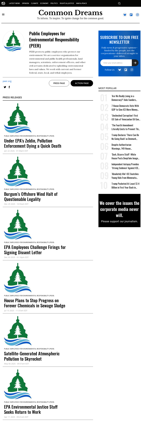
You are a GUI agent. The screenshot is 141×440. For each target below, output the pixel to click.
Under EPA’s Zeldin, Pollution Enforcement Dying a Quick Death (32, 143)
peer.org (7, 81)
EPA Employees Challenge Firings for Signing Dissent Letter (35, 249)
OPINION (25, 3)
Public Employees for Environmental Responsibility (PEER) (29, 136)
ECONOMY (44, 3)
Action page (82, 83)
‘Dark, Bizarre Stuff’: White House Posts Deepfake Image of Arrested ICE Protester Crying (125, 156)
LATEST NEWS (14, 3)
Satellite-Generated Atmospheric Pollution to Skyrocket (32, 356)
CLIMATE (34, 3)
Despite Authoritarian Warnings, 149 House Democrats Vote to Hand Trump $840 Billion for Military (126, 146)
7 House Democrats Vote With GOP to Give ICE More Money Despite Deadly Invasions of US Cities (125, 107)
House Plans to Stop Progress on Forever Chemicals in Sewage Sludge (34, 303)
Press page (59, 83)
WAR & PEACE (81, 3)
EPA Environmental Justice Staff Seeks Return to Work (31, 409)
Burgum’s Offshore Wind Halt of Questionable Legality (31, 196)
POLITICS (54, 3)
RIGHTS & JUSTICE (67, 3)
